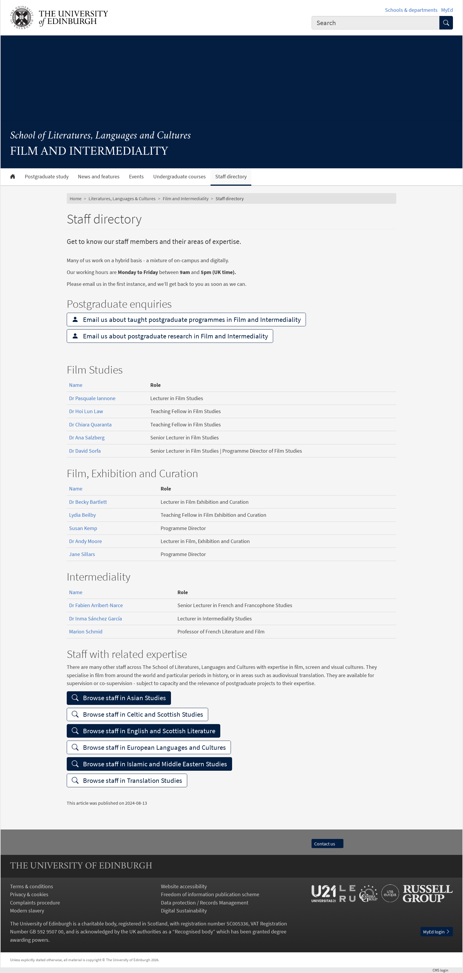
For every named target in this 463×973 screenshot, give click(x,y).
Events (136, 176)
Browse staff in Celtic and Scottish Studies (137, 714)
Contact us (327, 844)
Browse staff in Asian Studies (119, 697)
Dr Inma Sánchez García (95, 618)
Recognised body (194, 931)
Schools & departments (411, 9)
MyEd (447, 9)
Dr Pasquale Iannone (92, 398)
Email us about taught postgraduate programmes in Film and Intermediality (186, 319)
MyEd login (436, 932)
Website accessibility (184, 886)
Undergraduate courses (179, 176)
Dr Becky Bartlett (88, 501)
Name (75, 385)
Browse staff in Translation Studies (127, 780)
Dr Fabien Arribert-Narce (96, 605)
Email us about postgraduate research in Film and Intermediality (170, 336)
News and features (99, 176)
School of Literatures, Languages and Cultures (100, 136)
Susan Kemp (83, 528)
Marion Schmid (85, 631)
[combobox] (376, 23)
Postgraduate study (47, 176)
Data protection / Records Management (204, 902)
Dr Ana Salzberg (87, 437)
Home (75, 198)
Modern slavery (27, 910)
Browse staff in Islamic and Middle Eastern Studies (149, 764)
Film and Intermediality (185, 198)
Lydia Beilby (82, 514)
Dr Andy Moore (85, 541)
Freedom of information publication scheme (210, 894)
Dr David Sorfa (85, 450)
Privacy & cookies (29, 894)
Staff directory (231, 176)
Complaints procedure (35, 902)
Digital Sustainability (184, 910)
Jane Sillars (82, 554)
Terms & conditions (31, 886)
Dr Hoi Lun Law (86, 411)
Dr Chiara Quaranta (90, 424)
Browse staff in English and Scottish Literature (143, 730)
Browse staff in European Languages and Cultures (149, 747)
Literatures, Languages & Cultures (122, 198)
